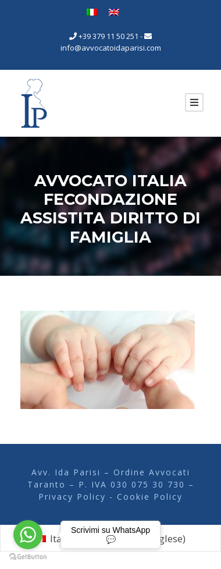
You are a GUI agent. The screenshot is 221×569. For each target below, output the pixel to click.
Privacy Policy (73, 496)
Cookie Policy (150, 496)
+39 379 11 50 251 (108, 36)
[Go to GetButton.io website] (28, 557)
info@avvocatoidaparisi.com (110, 47)
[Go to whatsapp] (27, 534)
